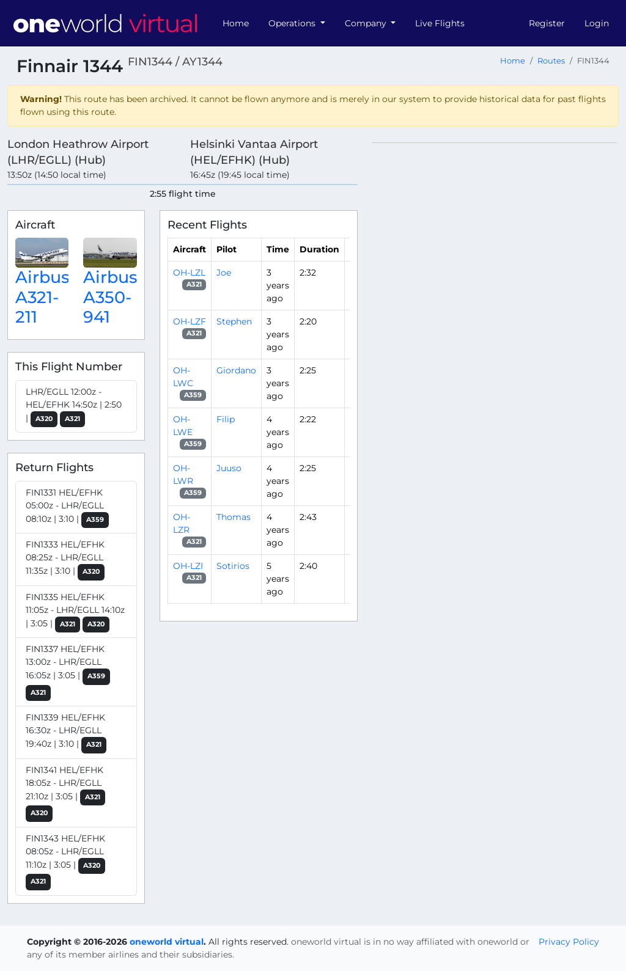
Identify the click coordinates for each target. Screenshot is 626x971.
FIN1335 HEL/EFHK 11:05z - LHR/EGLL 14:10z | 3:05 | (75, 612)
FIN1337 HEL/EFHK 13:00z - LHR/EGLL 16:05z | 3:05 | (68, 672)
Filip (225, 419)
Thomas (233, 516)
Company (367, 23)
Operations (293, 23)
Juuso (228, 468)
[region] (495, 325)
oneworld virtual (167, 941)
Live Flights (440, 23)
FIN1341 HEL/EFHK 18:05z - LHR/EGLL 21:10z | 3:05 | (65, 793)
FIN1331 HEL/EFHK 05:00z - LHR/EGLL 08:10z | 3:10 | (67, 508)
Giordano (236, 370)
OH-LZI (188, 565)
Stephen (234, 321)
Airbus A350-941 (110, 297)
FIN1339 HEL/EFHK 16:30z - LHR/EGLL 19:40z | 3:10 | (66, 732)
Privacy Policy (569, 941)
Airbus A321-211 (42, 297)
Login (596, 23)
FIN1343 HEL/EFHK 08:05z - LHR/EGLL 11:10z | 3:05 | (65, 861)
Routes (551, 60)
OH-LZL (189, 272)
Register (547, 23)
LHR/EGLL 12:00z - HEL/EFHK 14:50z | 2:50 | (74, 407)
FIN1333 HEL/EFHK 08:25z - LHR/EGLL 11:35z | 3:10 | (65, 560)
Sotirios (232, 565)
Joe (223, 272)
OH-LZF (189, 321)
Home (236, 23)
